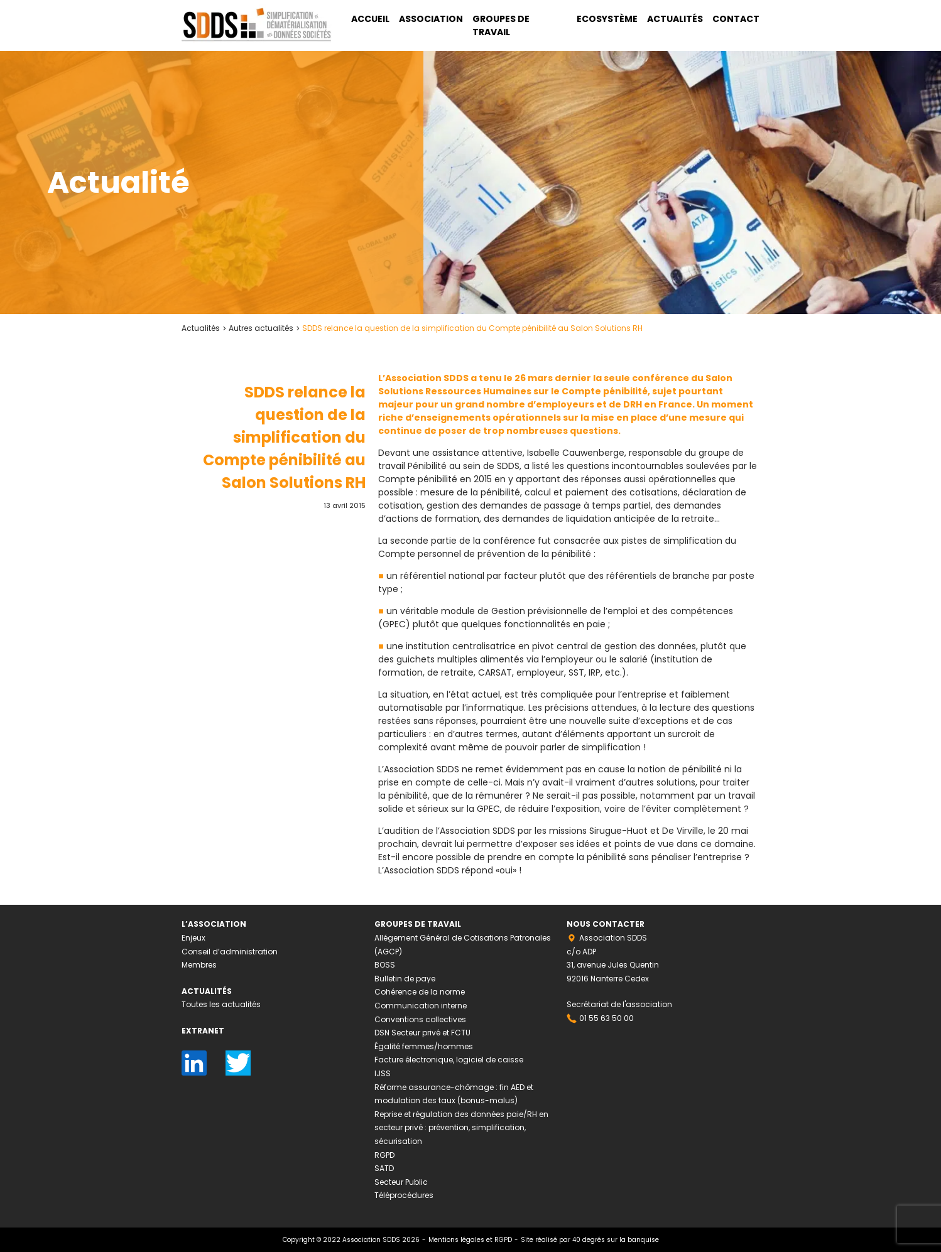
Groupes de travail (501, 25)
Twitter (238, 1057)
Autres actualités (261, 328)
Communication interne (420, 1005)
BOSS (384, 964)
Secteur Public (401, 1182)
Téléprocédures (403, 1195)
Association (431, 19)
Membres (199, 964)
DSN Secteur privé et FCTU (422, 1032)
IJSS (382, 1073)
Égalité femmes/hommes (423, 1046)
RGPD (384, 1155)
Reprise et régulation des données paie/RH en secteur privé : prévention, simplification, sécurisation (461, 1128)
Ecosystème (607, 19)
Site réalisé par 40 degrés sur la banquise (590, 1239)
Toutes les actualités (221, 1004)
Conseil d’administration (230, 951)
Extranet (203, 1030)
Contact (735, 19)
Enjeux (193, 937)
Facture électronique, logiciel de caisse (448, 1059)
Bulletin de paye (404, 978)
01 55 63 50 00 (606, 1018)
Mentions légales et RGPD (470, 1239)
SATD (384, 1168)
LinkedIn (194, 1057)
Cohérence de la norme (419, 991)
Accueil (370, 19)
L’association (214, 924)
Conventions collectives (420, 1019)
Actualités (675, 19)
